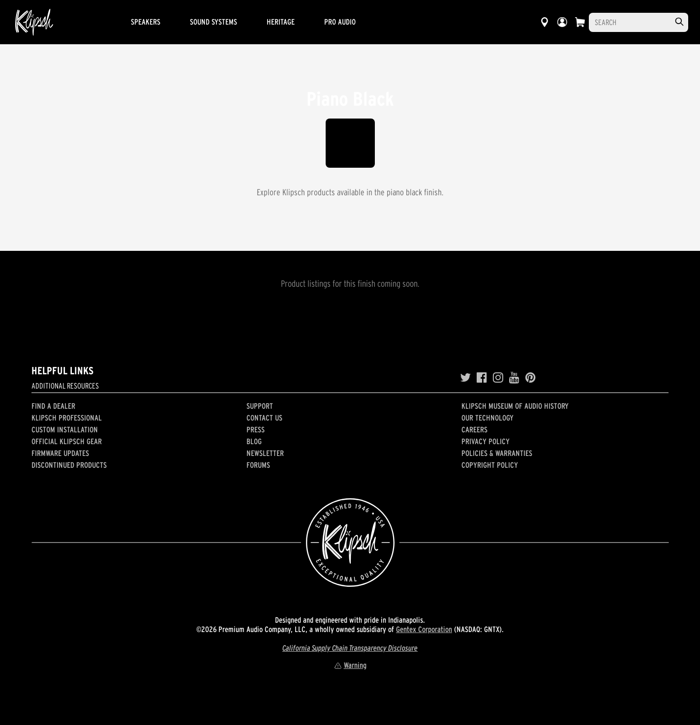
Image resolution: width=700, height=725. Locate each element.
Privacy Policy (485, 441)
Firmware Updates (60, 453)
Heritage (281, 21)
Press (255, 429)
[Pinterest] (530, 377)
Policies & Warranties (496, 453)
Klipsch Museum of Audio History (515, 405)
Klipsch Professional (66, 417)
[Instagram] (498, 377)
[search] (679, 22)
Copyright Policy (489, 464)
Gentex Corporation (424, 629)
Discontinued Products (69, 464)
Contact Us (264, 417)
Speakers (145, 21)
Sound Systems (213, 21)
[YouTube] (514, 377)
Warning (350, 665)
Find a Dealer (53, 405)
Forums (258, 464)
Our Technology (487, 417)
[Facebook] (482, 377)
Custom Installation (64, 429)
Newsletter (265, 453)
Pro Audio (340, 21)
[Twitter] (465, 377)
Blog (254, 441)
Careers (474, 429)
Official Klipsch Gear (66, 441)
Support (259, 405)
